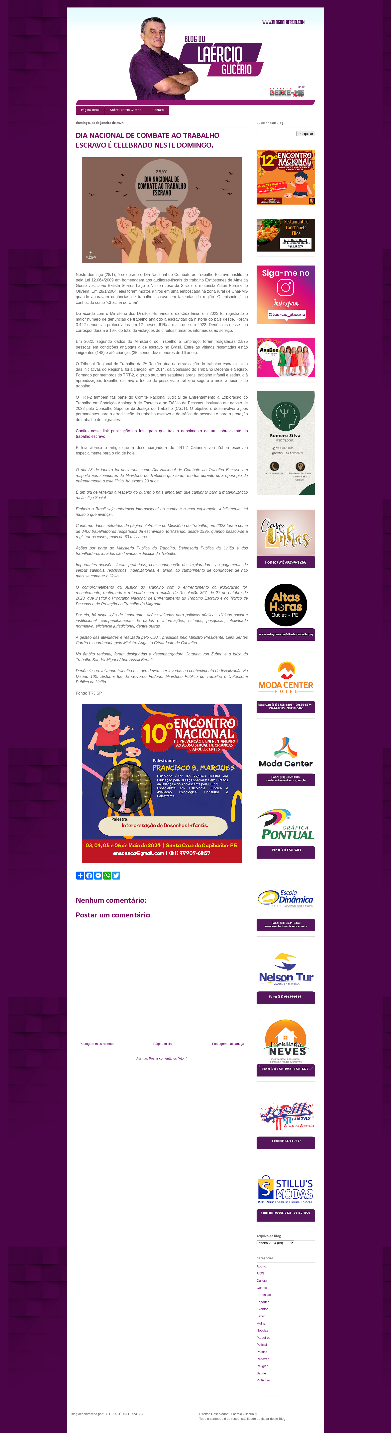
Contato (158, 110)
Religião (262, 1366)
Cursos (262, 1288)
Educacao (264, 1295)
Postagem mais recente (97, 1044)
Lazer (261, 1316)
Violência (263, 1380)
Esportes (263, 1302)
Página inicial (90, 110)
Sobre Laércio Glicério (126, 110)
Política (262, 1352)
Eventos (262, 1309)
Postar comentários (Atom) (168, 1058)
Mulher (262, 1323)
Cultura (262, 1280)
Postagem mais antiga (228, 1044)
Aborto (261, 1266)
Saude (261, 1373)
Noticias (262, 1330)
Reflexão (263, 1359)
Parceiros (263, 1338)
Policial (262, 1344)
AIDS (260, 1273)
